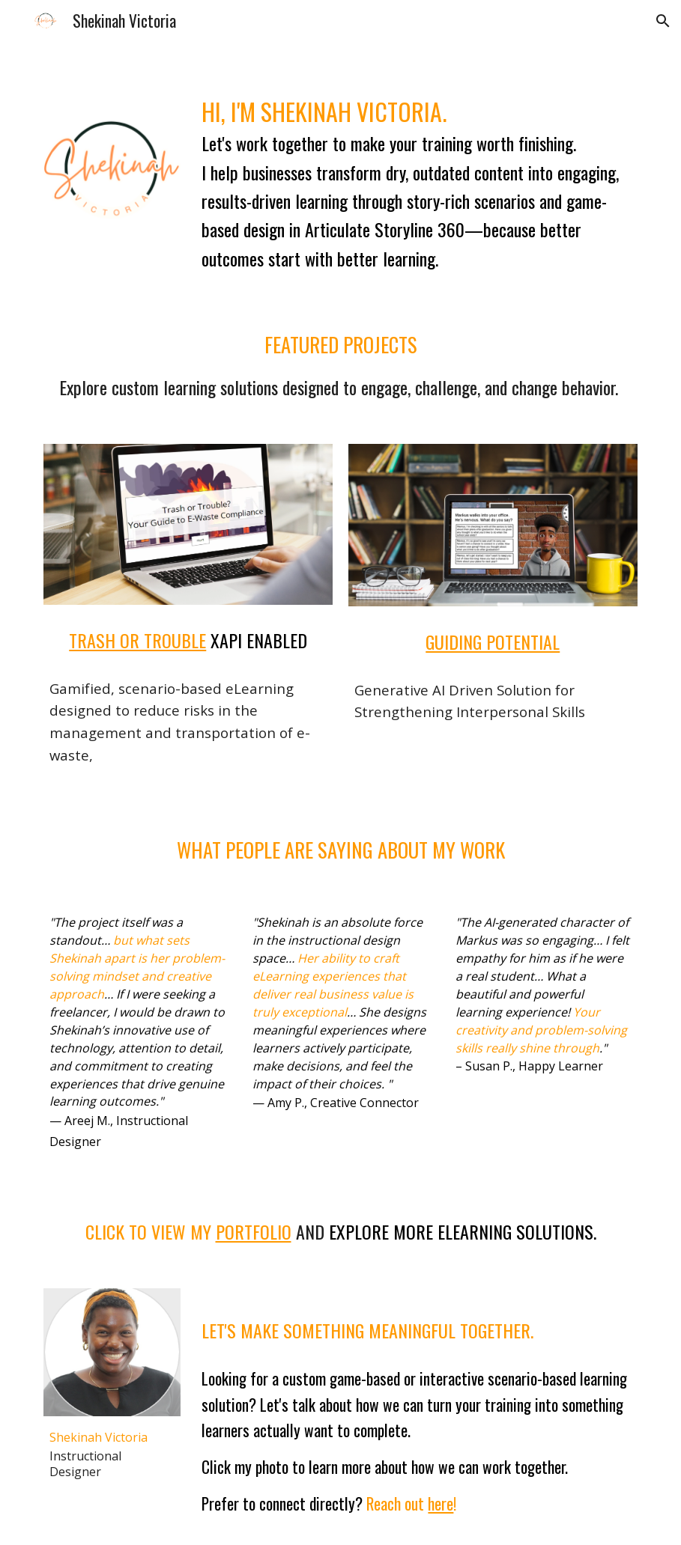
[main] (416, 177)
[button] (663, 21)
